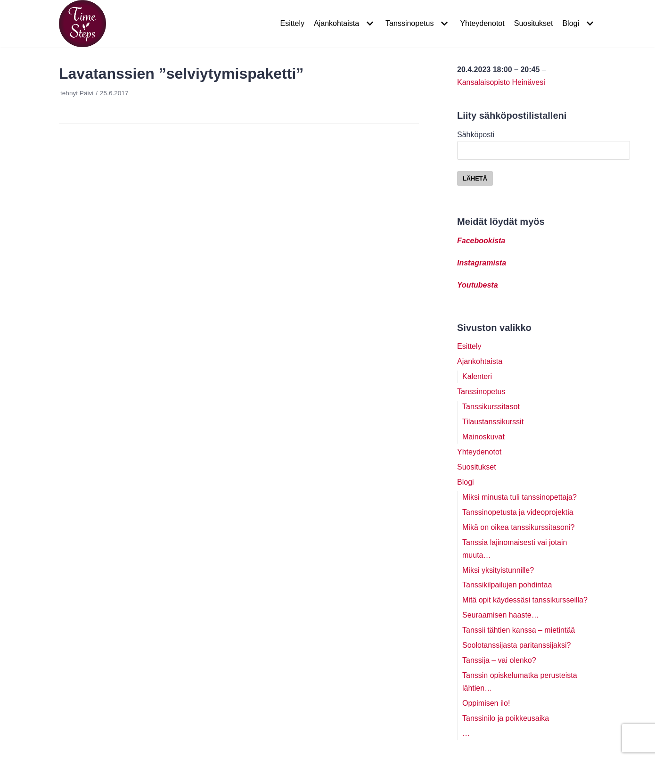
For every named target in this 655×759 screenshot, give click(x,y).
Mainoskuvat (483, 437)
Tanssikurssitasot (491, 407)
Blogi (465, 482)
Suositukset (533, 23)
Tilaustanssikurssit (493, 422)
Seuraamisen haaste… (500, 615)
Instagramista (481, 263)
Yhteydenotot (482, 23)
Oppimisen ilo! (486, 703)
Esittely (292, 23)
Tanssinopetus (481, 392)
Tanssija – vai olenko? (499, 660)
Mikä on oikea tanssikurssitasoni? (518, 527)
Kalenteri (477, 376)
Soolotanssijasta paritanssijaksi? (516, 645)
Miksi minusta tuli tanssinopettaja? (519, 497)
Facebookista (481, 241)
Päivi (86, 93)
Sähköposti (543, 142)
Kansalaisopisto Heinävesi (501, 82)
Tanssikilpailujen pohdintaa (507, 585)
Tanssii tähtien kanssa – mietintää (518, 630)
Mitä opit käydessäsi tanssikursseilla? (525, 600)
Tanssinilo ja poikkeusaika (505, 718)
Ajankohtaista (479, 361)
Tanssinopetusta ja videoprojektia (517, 512)
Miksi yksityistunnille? (498, 570)
